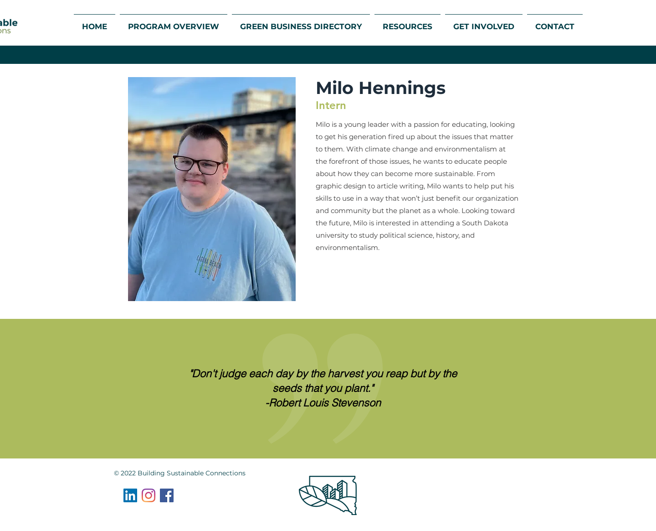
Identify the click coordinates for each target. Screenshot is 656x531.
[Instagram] (148, 495)
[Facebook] (167, 495)
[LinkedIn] (130, 495)
